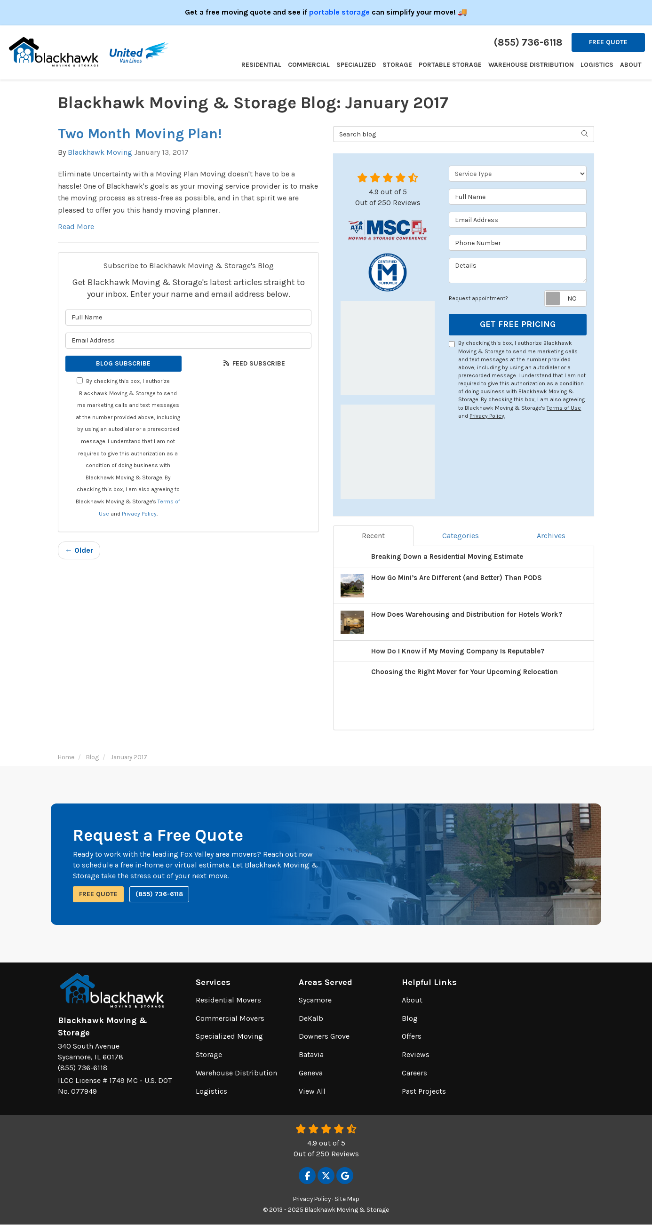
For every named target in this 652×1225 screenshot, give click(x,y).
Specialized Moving (229, 1036)
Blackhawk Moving (100, 152)
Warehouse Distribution (236, 1072)
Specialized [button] (356, 65)
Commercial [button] (309, 65)
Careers (414, 1072)
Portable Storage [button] (450, 65)
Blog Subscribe (123, 363)
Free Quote (608, 42)
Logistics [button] (596, 65)
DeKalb (311, 1018)
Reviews (415, 1054)
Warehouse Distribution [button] (531, 65)
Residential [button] (261, 65)
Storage (209, 1054)
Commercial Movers (230, 1018)
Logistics (211, 1091)
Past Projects (424, 1091)
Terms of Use (564, 408)
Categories (460, 535)
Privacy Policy (139, 513)
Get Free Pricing (518, 324)
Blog (410, 1018)
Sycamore (315, 999)
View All (312, 1091)
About (412, 999)
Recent (373, 535)
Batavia (311, 1054)
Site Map (346, 1198)
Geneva (311, 1072)
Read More (76, 226)
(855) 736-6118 (159, 894)
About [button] (631, 65)
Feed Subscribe (253, 363)
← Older (79, 550)
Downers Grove (324, 1036)
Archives (551, 535)
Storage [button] (397, 65)
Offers (411, 1036)
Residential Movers (228, 999)
